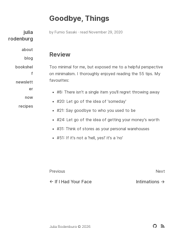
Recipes (26, 106)
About (27, 49)
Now (29, 97)
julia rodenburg (20, 35)
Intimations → (150, 181)
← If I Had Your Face (70, 181)
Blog (28, 58)
